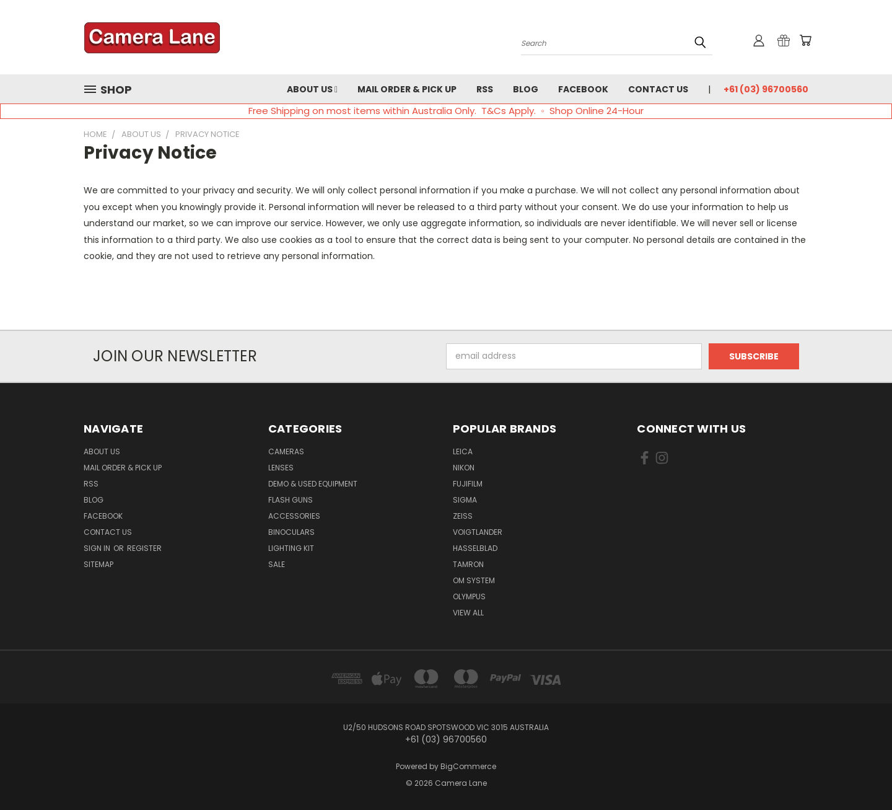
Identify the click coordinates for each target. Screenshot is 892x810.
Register (144, 548)
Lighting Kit (291, 548)
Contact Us (658, 89)
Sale (276, 564)
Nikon (463, 467)
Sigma (465, 500)
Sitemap (98, 564)
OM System (474, 580)
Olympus (469, 596)
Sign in (98, 548)
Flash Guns (290, 500)
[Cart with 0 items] (805, 40)
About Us (312, 89)
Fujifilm (468, 483)
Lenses (281, 467)
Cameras (286, 451)
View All (468, 612)
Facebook (583, 89)
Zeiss (463, 516)
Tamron (468, 564)
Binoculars (291, 532)
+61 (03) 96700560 (766, 89)
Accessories (294, 516)
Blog (525, 89)
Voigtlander (477, 532)
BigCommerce (468, 766)
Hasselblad (475, 548)
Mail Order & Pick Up (407, 89)
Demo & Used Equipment (312, 483)
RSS (484, 89)
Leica (463, 451)
